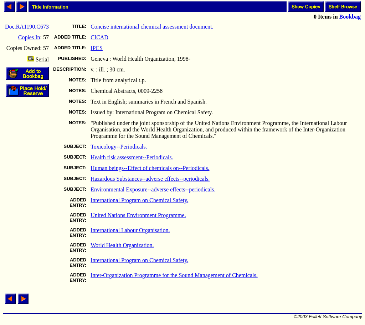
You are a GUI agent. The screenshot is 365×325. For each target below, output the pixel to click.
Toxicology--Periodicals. (119, 147)
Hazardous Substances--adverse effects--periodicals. (150, 179)
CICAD (99, 37)
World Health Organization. (122, 245)
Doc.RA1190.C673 (27, 27)
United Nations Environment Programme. (138, 215)
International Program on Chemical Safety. (139, 200)
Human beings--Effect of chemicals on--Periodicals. (150, 168)
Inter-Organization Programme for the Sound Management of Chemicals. (174, 275)
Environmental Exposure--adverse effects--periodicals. (153, 189)
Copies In (29, 37)
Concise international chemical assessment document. (152, 27)
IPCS (97, 48)
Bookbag (350, 17)
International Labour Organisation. (130, 230)
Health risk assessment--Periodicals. (132, 157)
